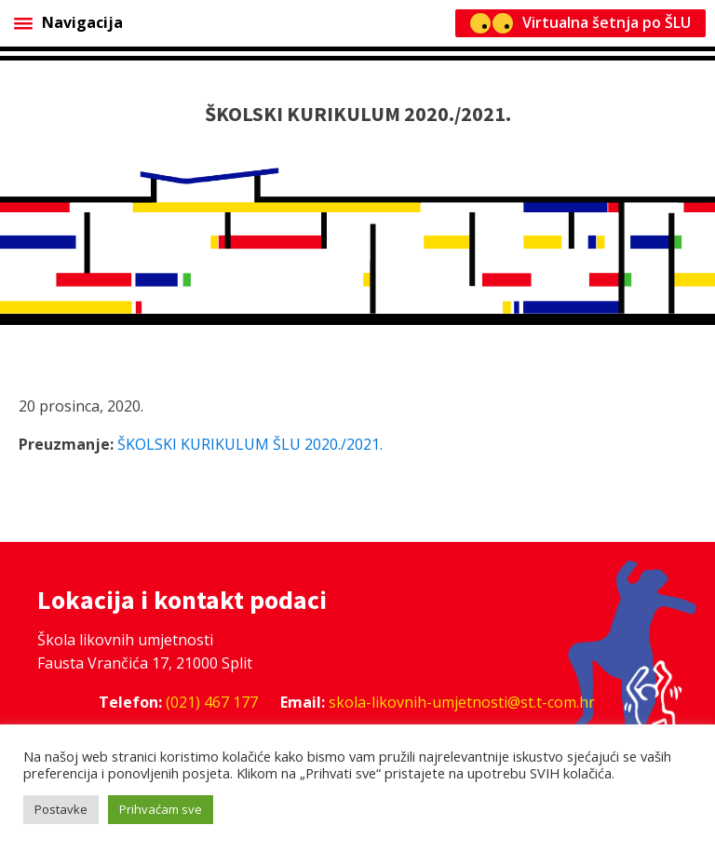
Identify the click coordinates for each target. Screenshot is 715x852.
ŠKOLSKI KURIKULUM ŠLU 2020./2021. (250, 444)
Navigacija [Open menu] (68, 22)
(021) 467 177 (212, 702)
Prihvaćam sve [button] (160, 809)
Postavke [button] (61, 809)
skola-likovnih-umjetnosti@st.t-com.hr (462, 702)
